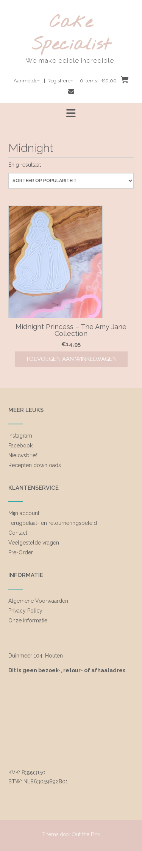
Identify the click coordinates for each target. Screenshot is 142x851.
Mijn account (23, 513)
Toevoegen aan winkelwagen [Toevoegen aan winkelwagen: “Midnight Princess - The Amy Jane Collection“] (71, 359)
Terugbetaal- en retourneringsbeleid (52, 523)
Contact (17, 533)
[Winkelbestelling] (71, 181)
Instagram (20, 436)
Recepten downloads (34, 465)
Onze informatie (27, 620)
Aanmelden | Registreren (43, 81)
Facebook (20, 446)
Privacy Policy (25, 611)
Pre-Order (20, 552)
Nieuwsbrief (22, 455)
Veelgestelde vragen (33, 543)
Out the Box (86, 834)
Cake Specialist (71, 34)
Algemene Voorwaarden (38, 601)
